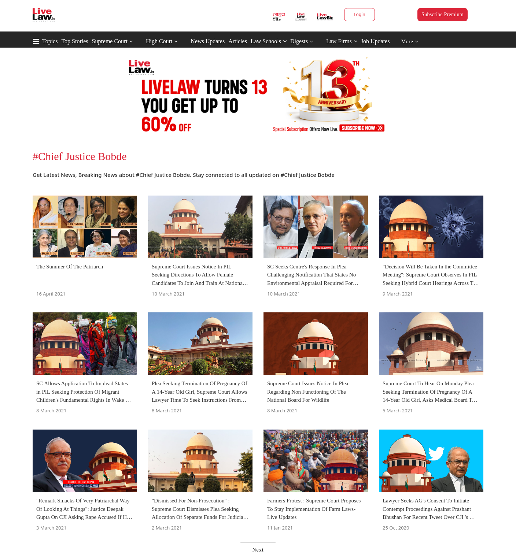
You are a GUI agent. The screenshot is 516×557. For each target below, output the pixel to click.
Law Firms (341, 41)
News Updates (208, 41)
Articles (237, 41)
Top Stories (74, 41)
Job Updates (375, 41)
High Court (159, 41)
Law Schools (269, 41)
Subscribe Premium (442, 14)
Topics (50, 41)
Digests (299, 41)
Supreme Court (110, 41)
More (410, 41)
